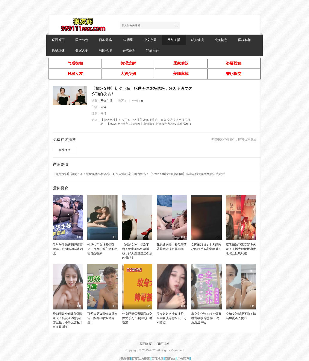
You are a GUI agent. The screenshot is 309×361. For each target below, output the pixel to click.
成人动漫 (197, 40)
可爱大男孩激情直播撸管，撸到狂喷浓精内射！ (102, 318)
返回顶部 (163, 344)
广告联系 (183, 358)
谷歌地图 (124, 358)
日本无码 (105, 40)
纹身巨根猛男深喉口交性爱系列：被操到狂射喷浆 (137, 318)
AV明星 (128, 40)
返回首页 (58, 40)
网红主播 (173, 40)
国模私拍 (244, 40)
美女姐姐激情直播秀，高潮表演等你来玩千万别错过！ (172, 318)
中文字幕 (150, 40)
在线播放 (65, 150)
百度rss (170, 358)
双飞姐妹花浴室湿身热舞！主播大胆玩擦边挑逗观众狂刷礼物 (241, 249)
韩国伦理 (105, 50)
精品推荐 (152, 50)
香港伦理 (129, 50)
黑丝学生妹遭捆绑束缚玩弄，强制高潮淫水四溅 (68, 249)
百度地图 (157, 358)
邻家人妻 (81, 50)
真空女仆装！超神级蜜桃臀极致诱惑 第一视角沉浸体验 (206, 318)
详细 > (187, 124)
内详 (103, 107)
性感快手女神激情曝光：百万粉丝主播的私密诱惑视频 (102, 249)
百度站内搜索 (141, 358)
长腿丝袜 (58, 50)
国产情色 (81, 40)
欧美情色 (221, 40)
